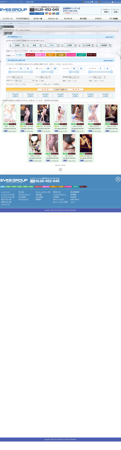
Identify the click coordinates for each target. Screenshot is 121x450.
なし (74, 80)
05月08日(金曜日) (90, 95)
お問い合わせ (117, 2)
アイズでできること (105, 2)
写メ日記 (21, 192)
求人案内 (73, 197)
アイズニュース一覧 (7, 194)
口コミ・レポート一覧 (43, 192)
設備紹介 (39, 199)
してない (22, 84)
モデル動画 (22, 197)
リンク (72, 202)
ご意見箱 (96, 2)
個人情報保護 (87, 2)
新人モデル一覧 (6, 199)
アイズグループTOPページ (8, 23)
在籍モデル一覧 (6, 202)
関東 (32, 1)
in (16, 84)
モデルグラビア (23, 199)
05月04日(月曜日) (30, 95)
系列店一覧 (56, 192)
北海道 (28, 1)
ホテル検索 (39, 197)
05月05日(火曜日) (45, 95)
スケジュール (5, 204)
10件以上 (56, 84)
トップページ (5, 192)
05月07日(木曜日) (75, 95)
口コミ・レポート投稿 (60, 202)
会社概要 (73, 194)
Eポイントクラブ (58, 199)
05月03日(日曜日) (15, 95)
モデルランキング (24, 194)
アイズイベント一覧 (7, 197)
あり (69, 80)
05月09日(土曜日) (105, 95)
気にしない (46, 84)
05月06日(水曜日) (60, 95)
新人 (41, 80)
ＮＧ (101, 80)
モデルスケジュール (23, 23)
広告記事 (39, 194)
